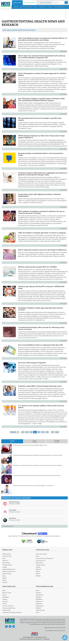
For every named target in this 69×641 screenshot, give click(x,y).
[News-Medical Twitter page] (10, 626)
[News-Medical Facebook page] (6, 626)
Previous (13, 432)
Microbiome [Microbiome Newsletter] (12, 518)
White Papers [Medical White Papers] (6, 563)
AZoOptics (39, 597)
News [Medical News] (4, 558)
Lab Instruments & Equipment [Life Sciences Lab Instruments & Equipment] (44, 558)
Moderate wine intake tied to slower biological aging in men (30, 445)
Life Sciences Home (29, 2)
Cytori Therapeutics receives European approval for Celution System (42, 74)
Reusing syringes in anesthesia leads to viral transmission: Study (40, 154)
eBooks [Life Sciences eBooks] (38, 571)
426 (43, 432)
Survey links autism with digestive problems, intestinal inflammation (39, 195)
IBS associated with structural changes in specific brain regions (40, 119)
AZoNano (38, 593)
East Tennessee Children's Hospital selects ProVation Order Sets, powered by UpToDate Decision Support (41, 99)
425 (39, 432)
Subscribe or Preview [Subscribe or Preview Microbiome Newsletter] (14, 520)
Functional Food (6, 556)
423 (31, 432)
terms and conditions (29, 621)
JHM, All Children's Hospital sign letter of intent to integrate (42, 233)
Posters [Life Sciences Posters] (38, 573)
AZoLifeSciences (40, 610)
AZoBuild (38, 608)
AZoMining (39, 603)
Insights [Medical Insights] (4, 567)
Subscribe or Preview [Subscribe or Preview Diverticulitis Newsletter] (14, 512)
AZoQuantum (39, 606)
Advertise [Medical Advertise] (5, 601)
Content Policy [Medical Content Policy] (6, 610)
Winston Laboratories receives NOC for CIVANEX (37, 267)
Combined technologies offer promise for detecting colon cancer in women (41, 328)
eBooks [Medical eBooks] (4, 578)
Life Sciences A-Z (40, 560)
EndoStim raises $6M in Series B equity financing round (39, 386)
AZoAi (37, 612)
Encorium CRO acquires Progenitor (32, 363)
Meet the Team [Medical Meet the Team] (6, 593)
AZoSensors (39, 601)
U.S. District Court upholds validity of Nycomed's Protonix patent (41, 406)
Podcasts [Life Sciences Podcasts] (38, 576)
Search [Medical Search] (4, 595)
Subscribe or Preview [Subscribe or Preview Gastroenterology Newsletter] (14, 503)
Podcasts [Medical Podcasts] (4, 582)
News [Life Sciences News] (37, 556)
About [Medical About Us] (4, 590)
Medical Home (17, 2)
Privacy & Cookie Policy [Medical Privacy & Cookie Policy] (8, 608)
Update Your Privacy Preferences (55, 627)
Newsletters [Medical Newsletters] (5, 597)
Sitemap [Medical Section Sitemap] (4, 599)
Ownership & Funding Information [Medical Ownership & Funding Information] (12, 612)
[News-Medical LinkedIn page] (13, 626)
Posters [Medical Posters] (4, 580)
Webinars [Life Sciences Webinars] (38, 569)
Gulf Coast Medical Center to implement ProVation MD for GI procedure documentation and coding (42, 39)
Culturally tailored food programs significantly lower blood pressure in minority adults (37, 455)
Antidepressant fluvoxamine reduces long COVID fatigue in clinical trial (33, 485)
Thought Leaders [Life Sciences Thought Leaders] (40, 565)
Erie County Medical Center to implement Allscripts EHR (40, 345)
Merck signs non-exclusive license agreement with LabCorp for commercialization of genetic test (41, 57)
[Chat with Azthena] (64, 637)
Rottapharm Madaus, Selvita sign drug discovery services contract (40, 309)
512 (53, 432)
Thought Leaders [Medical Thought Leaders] (7, 565)
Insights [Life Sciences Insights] (38, 567)
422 (27, 432)
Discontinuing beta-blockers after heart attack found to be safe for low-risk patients (37, 475)
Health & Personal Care (8, 571)
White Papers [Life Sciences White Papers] (39, 563)
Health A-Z (5, 560)
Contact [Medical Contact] (4, 603)
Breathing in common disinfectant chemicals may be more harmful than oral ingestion (37, 465)
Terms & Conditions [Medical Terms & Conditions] (8, 606)
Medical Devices (7, 573)
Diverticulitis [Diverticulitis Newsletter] (12, 510)
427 (47, 432)
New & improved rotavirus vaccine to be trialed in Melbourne (42, 250)
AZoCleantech (40, 595)
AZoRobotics (39, 599)
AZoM (37, 590)
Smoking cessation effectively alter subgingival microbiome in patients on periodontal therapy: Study (42, 174)
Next (57, 432)
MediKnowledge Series (8, 569)
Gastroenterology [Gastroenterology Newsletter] (14, 502)
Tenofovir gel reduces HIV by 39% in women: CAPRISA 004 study (41, 287)
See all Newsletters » (8, 526)
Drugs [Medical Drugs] (4, 576)
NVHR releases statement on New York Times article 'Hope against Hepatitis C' (41, 137)
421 (23, 432)
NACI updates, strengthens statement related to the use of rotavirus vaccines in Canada (41, 212)
